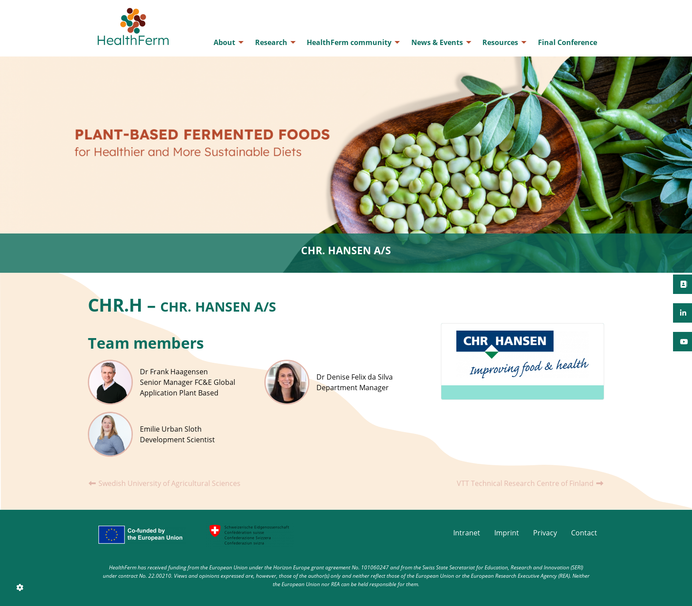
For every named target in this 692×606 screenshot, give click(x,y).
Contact (584, 533)
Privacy (545, 533)
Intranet (466, 533)
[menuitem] (226, 42)
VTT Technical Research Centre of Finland (530, 483)
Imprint (506, 533)
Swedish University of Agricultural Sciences (164, 483)
